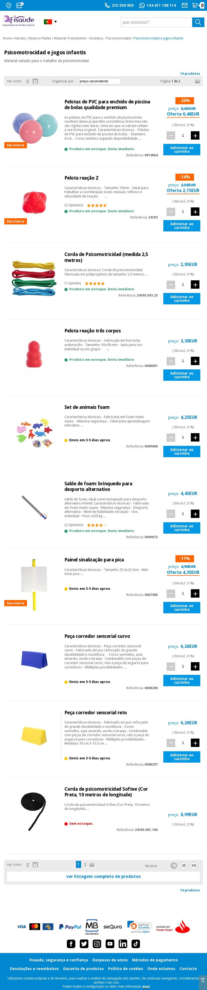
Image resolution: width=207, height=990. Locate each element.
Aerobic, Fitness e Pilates (33, 38)
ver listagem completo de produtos (103, 876)
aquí (146, 986)
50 (194, 865)
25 (184, 865)
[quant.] (183, 135)
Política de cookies (125, 969)
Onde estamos (161, 969)
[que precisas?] (162, 22)
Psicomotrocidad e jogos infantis (158, 38)
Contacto (188, 969)
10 (174, 865)
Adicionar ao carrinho (182, 150)
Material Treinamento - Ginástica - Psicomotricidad (92, 38)
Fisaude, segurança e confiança (58, 960)
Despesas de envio (110, 960)
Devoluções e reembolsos (34, 969)
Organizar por (63, 81)
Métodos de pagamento (155, 960)
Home (7, 38)
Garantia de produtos (83, 969)
